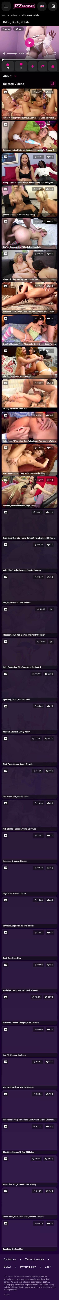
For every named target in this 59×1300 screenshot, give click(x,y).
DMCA (7, 1266)
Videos (14, 15)
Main (4, 15)
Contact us (10, 1259)
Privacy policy (28, 1266)
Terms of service (34, 1259)
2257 (48, 1266)
